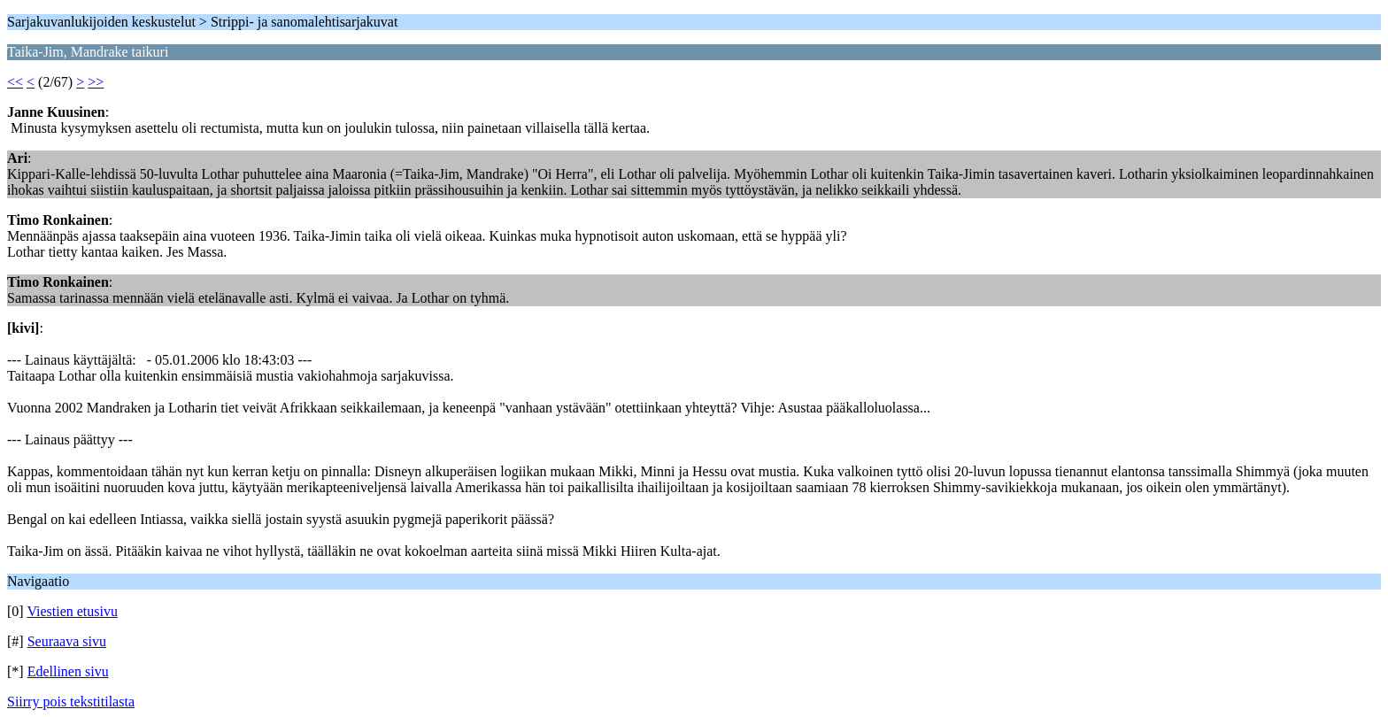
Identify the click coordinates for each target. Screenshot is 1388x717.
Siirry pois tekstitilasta (71, 701)
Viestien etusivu (72, 611)
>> (96, 81)
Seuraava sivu (66, 641)
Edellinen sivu (68, 671)
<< (15, 81)
